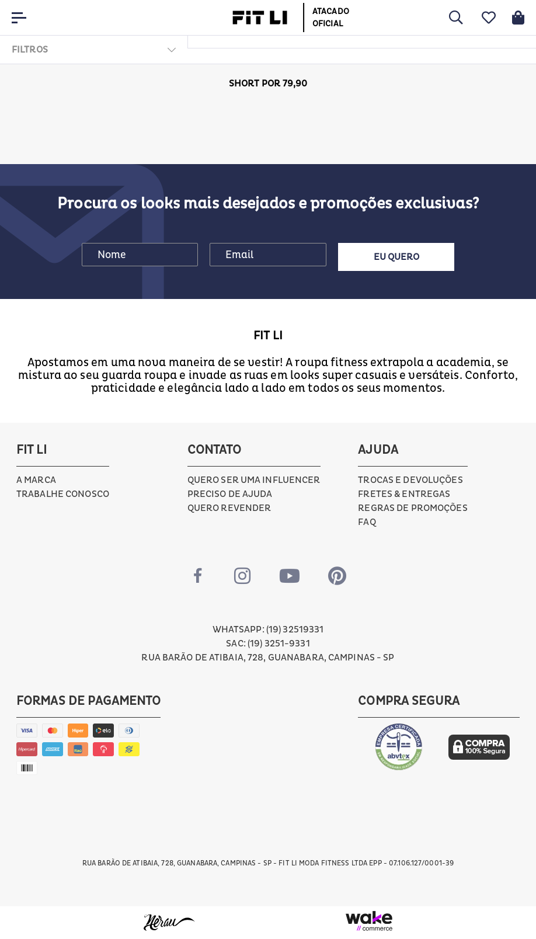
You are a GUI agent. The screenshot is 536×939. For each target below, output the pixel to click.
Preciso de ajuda (230, 494)
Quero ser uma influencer (254, 480)
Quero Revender (229, 508)
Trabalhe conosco (62, 494)
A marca (36, 480)
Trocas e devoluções (410, 480)
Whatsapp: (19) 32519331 (268, 629)
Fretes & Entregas (404, 494)
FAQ (366, 522)
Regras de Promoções (412, 508)
